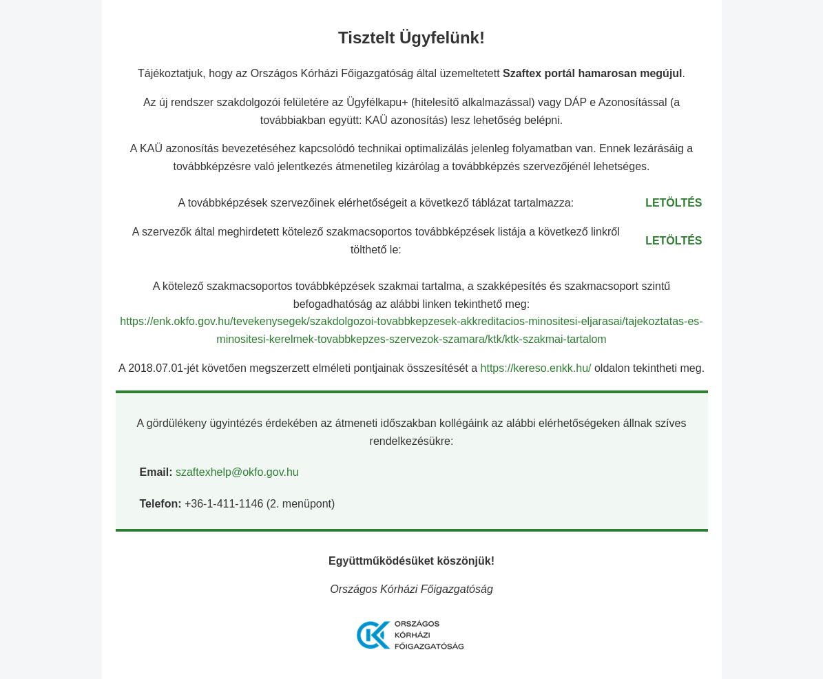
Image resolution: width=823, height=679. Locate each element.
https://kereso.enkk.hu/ (537, 368)
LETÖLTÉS (673, 203)
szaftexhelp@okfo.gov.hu (237, 472)
